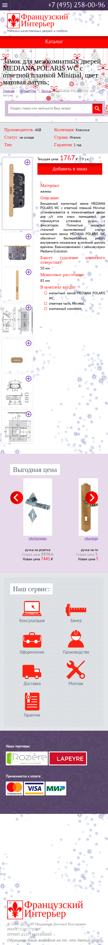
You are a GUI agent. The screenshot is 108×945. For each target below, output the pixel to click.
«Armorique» (38, 539)
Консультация (32, 620)
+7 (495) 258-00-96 (76, 5)
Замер (76, 620)
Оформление (32, 652)
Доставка (32, 683)
